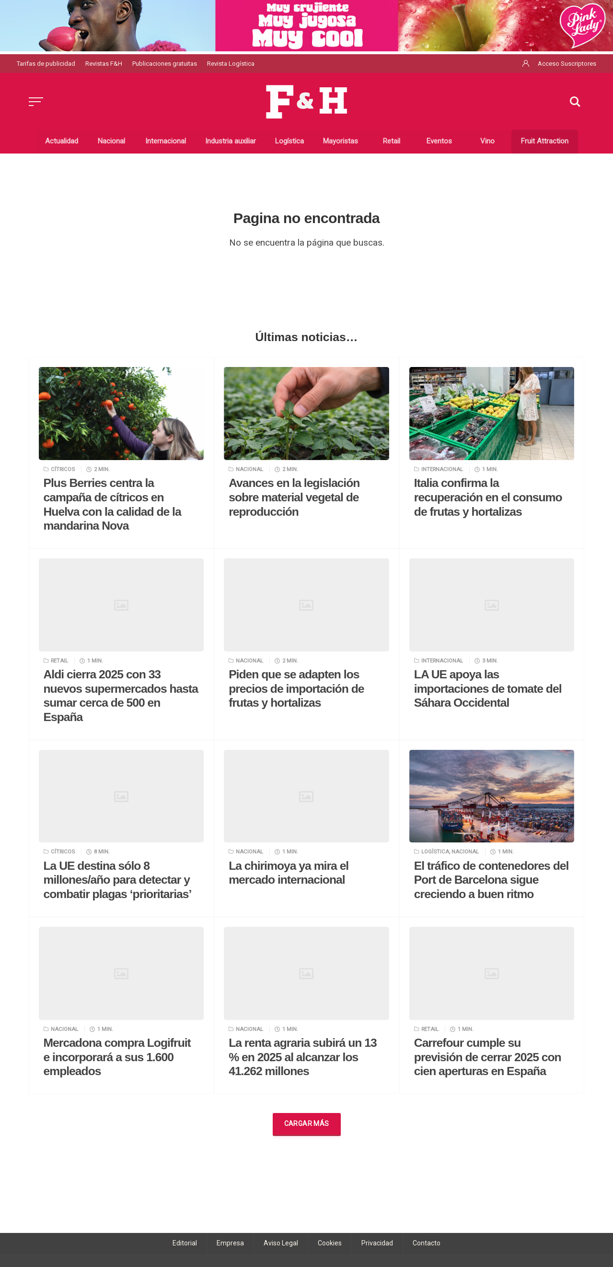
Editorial (185, 1243)
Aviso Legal (281, 1243)
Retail (59, 660)
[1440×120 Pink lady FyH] (306, 25)
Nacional (249, 469)
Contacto (426, 1243)
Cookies (330, 1243)
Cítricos (63, 469)
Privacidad (377, 1243)
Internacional (442, 469)
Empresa (230, 1243)
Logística (435, 851)
